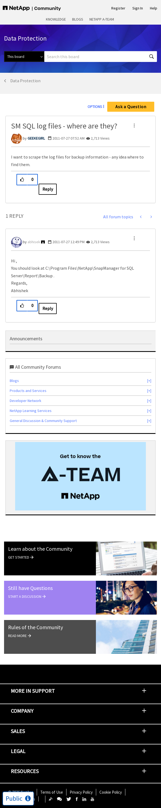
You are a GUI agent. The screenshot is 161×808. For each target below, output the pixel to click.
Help (153, 8)
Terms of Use (51, 792)
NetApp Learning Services (31, 410)
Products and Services (28, 390)
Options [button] (95, 106)
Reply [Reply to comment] (47, 308)
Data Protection (25, 80)
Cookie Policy (110, 792)
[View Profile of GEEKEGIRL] (36, 138)
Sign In (137, 8)
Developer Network (25, 400)
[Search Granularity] (24, 56)
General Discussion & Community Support (43, 420)
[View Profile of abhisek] (34, 241)
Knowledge (56, 19)
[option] (80, 476)
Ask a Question (130, 106)
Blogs (77, 19)
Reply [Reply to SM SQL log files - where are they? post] (47, 189)
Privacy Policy (81, 792)
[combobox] (100, 56)
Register (118, 8)
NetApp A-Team (101, 19)
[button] (134, 125)
